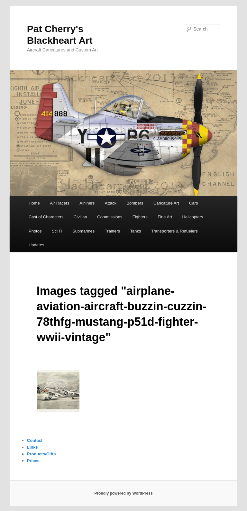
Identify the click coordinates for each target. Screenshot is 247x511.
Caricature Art (166, 203)
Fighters (140, 216)
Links (32, 447)
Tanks (135, 231)
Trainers (112, 231)
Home (34, 203)
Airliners (87, 203)
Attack (110, 203)
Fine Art (165, 216)
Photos (35, 231)
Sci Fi (57, 231)
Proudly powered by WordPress (123, 493)
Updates (36, 244)
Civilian (80, 216)
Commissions (109, 216)
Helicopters (192, 216)
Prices (33, 460)
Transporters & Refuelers (174, 231)
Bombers (134, 203)
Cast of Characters (46, 216)
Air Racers (59, 203)
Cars (193, 203)
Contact (34, 440)
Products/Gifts (41, 454)
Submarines (83, 231)
